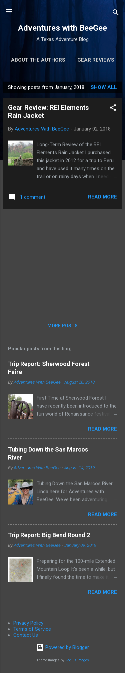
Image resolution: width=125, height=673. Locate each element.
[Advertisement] (62, 260)
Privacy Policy (28, 623)
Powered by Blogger (62, 647)
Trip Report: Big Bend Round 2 (49, 534)
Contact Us (25, 635)
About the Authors (38, 60)
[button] (113, 109)
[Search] (116, 13)
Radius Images (77, 660)
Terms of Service (32, 629)
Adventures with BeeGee (62, 28)
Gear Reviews (95, 60)
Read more (102, 197)
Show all (104, 87)
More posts (62, 325)
